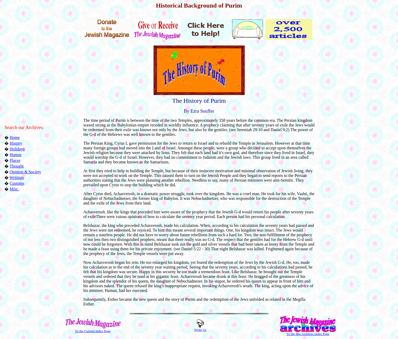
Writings (17, 177)
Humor (15, 154)
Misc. (14, 189)
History (16, 143)
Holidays (17, 149)
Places (15, 160)
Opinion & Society (25, 172)
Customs (17, 183)
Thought (17, 166)
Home (15, 137)
